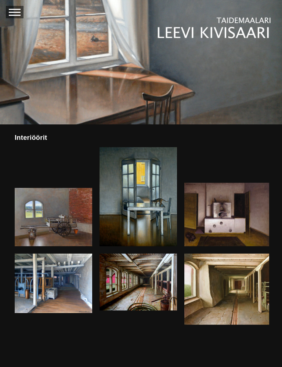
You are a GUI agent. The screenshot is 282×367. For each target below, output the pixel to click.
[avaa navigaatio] (15, 12)
